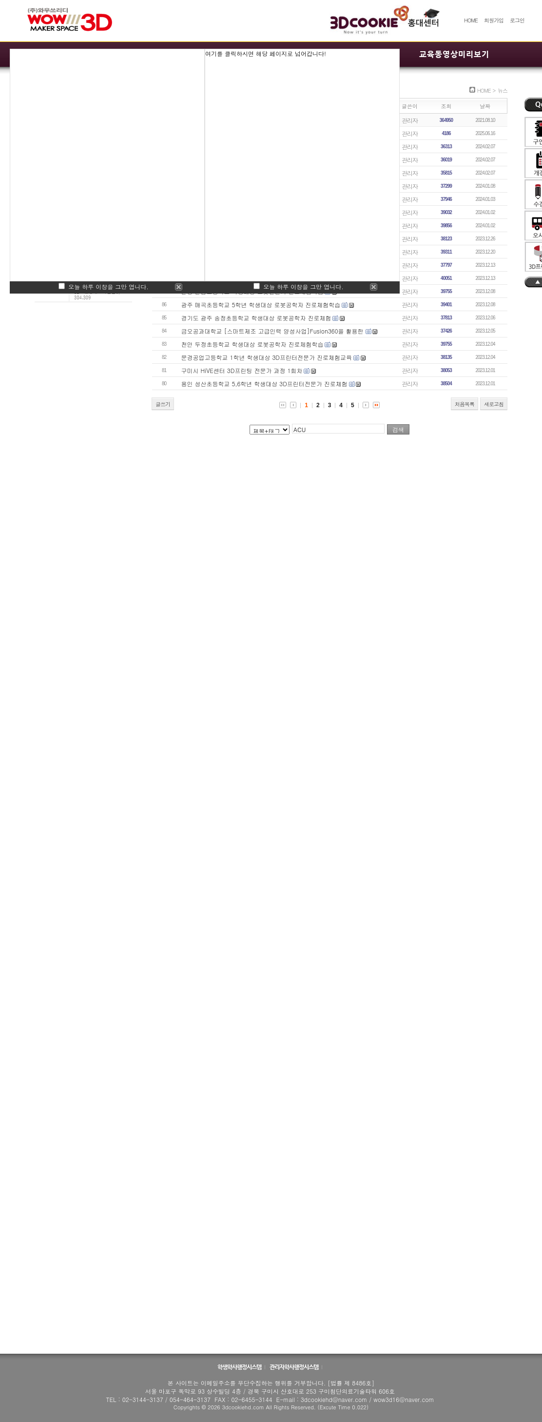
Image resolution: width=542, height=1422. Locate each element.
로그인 (517, 20)
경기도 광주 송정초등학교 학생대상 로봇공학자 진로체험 (256, 318)
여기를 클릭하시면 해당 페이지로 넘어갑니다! (265, 53)
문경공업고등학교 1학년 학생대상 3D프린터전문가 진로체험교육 (266, 357)
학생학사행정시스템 (239, 1366)
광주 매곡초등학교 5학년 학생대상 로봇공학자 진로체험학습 (261, 304)
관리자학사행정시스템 (294, 1366)
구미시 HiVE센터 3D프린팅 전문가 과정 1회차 (242, 370)
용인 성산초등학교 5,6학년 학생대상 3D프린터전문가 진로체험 (264, 383)
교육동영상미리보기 (454, 54)
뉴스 (502, 90)
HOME (471, 20)
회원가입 (493, 20)
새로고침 (493, 404)
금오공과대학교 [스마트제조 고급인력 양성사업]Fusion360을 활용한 (273, 331)
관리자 (410, 120)
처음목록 (464, 404)
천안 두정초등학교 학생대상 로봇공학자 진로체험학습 (252, 344)
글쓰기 (162, 404)
